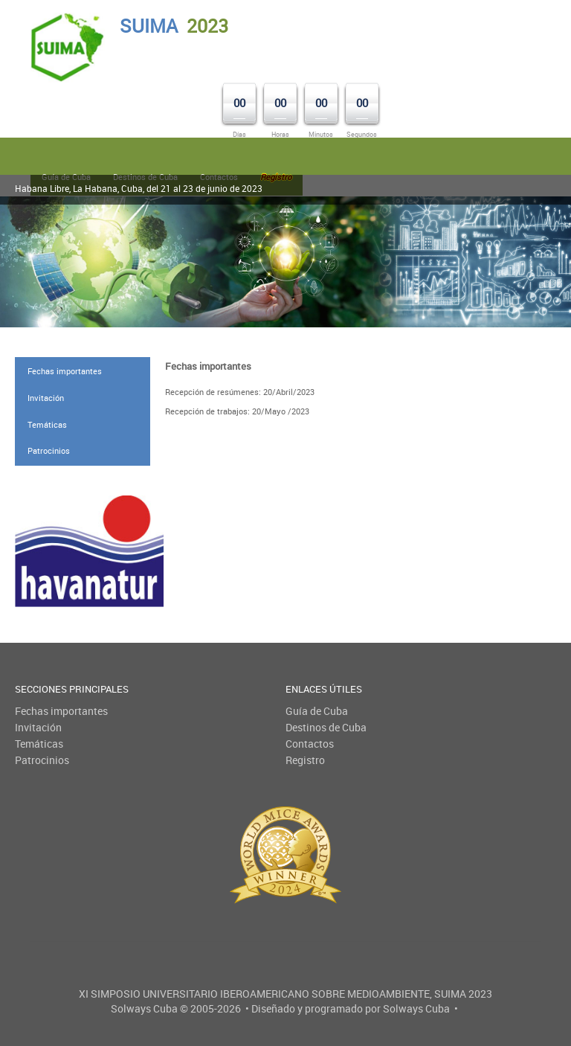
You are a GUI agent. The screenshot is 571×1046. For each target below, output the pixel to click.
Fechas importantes (65, 370)
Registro (305, 760)
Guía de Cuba (317, 711)
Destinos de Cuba (326, 727)
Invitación (46, 397)
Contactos (310, 744)
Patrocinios (49, 450)
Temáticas (47, 424)
